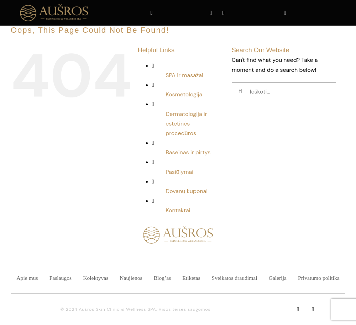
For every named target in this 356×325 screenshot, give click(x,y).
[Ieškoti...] (284, 91)
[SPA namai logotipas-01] (178, 229)
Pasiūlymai (179, 172)
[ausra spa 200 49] (54, 5)
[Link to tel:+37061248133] (152, 11)
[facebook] (298, 309)
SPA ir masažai (184, 75)
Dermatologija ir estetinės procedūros (186, 123)
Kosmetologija (184, 94)
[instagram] (313, 309)
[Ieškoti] (241, 91)
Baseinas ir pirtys (188, 152)
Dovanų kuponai (187, 191)
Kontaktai (178, 210)
